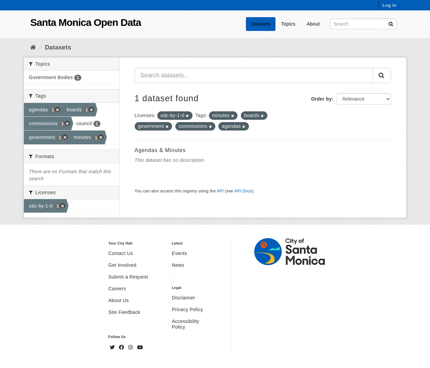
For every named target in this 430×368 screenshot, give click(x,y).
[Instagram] (131, 347)
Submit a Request (128, 277)
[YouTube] (140, 347)
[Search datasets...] (254, 75)
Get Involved (123, 265)
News (178, 265)
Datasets (261, 24)
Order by (321, 99)
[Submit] (391, 23)
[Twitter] (113, 347)
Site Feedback (124, 312)
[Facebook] (122, 347)
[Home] (33, 47)
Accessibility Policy (185, 324)
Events (179, 253)
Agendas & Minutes (160, 150)
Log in (389, 5)
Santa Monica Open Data (85, 22)
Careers (117, 288)
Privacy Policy (187, 309)
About (313, 24)
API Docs (243, 191)
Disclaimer (183, 297)
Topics (288, 24)
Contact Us (121, 253)
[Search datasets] (363, 24)
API (220, 191)
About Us (119, 300)
